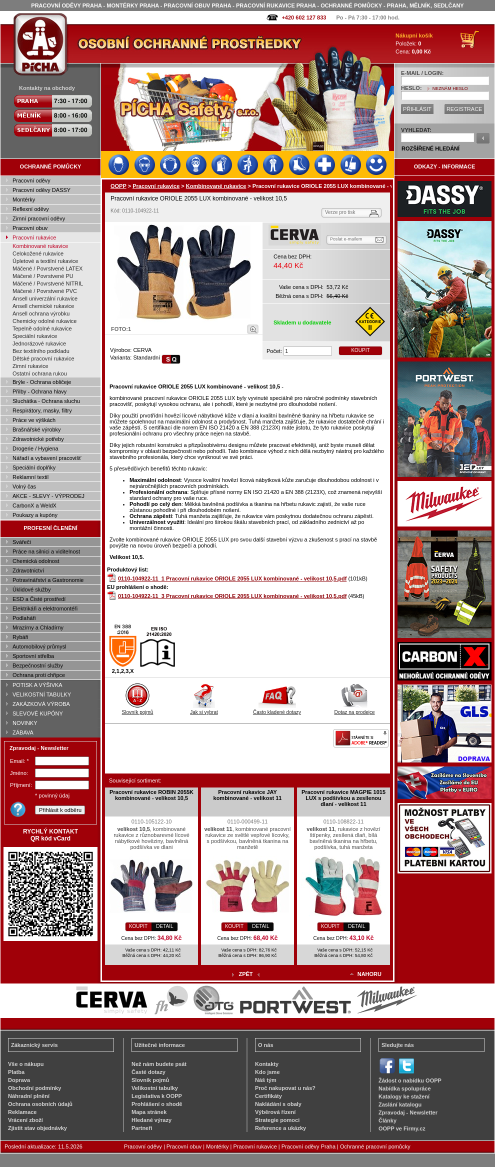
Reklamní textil (30, 477)
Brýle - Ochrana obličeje (41, 382)
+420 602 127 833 (304, 17)
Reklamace (22, 1112)
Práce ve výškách (34, 420)
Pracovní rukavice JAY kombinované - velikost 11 (248, 795)
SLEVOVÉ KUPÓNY (37, 713)
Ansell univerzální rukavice (45, 299)
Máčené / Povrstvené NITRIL (47, 283)
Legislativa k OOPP (157, 1096)
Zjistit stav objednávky (37, 1128)
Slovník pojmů (138, 709)
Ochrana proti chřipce (38, 675)
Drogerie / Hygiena (35, 449)
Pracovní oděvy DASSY (41, 190)
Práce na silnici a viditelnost (46, 551)
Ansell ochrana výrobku (41, 313)
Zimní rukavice (30, 366)
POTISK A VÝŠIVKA (37, 685)
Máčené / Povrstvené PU (43, 276)
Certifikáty (268, 1096)
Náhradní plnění (29, 1096)
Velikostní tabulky (155, 1088)
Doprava (19, 1080)
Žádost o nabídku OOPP (410, 1081)
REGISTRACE (464, 109)
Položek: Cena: (414, 43)
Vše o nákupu (26, 1064)
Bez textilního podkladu (41, 351)
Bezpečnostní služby (37, 665)
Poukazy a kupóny (35, 515)
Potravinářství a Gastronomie (48, 580)
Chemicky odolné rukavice (44, 321)
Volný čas (24, 487)
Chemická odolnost (36, 561)
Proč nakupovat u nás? (285, 1088)
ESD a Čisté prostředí (39, 599)
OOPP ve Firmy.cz (402, 1129)
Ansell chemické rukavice (43, 306)
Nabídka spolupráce (404, 1089)
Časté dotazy (149, 1072)
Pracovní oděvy (31, 181)
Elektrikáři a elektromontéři (45, 609)
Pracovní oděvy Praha (309, 1147)
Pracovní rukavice (34, 237)
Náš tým (265, 1080)
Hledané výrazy (152, 1120)
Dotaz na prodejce (354, 709)
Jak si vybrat (204, 709)
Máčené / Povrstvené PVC (44, 291)
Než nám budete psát (159, 1064)
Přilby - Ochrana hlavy (39, 391)
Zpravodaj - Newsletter (408, 1113)
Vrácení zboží (25, 1120)
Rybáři (20, 637)
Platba (16, 1072)
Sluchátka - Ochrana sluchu (46, 401)
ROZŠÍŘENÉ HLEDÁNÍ (431, 149)
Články (387, 1121)
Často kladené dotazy (277, 709)
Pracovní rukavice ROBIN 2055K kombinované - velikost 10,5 (152, 795)
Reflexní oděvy (30, 209)
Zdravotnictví (28, 571)
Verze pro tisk (340, 212)
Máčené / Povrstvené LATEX (47, 269)
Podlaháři (24, 618)
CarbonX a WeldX (34, 505)
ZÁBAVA (23, 733)
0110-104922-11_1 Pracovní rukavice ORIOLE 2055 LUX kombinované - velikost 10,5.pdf (232, 579)
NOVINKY (25, 723)
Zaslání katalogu (400, 1105)
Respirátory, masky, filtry (42, 411)
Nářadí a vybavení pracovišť (46, 458)
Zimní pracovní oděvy (38, 219)
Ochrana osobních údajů (40, 1104)
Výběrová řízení (275, 1112)
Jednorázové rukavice (39, 343)
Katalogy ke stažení (404, 1097)
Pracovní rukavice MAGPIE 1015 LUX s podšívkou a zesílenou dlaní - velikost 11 (344, 798)
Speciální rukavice (34, 336)
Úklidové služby (31, 589)
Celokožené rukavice (38, 253)
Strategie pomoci (277, 1120)
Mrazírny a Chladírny (38, 627)
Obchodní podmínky (34, 1088)
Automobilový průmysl (39, 647)
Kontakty (266, 1064)
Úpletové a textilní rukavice (45, 261)
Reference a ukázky (280, 1128)
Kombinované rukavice (40, 246)
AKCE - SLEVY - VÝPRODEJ (48, 496)
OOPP (118, 186)
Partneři (142, 1128)
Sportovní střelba (33, 656)
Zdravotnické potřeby (38, 439)
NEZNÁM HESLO (450, 88)
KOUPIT (360, 350)
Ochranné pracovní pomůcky (375, 1147)
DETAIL (164, 926)
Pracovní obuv (30, 228)
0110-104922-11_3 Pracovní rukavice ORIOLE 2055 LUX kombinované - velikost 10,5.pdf (232, 596)
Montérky (23, 199)
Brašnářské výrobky (36, 429)
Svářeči (21, 542)
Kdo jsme (267, 1072)
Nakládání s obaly (278, 1104)
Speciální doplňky (34, 467)
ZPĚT (245, 974)
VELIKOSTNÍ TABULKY (41, 695)
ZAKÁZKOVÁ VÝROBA (41, 704)
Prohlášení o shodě (157, 1104)
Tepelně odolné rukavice (42, 329)
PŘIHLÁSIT (417, 109)
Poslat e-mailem (346, 239)
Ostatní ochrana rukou (39, 373)
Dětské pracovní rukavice (43, 359)
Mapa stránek (149, 1112)
